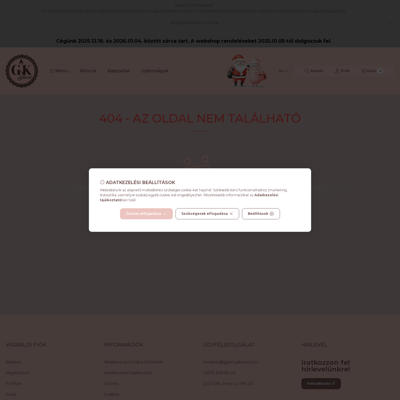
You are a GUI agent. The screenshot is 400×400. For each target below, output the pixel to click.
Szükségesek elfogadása (207, 214)
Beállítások (261, 214)
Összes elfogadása (146, 214)
